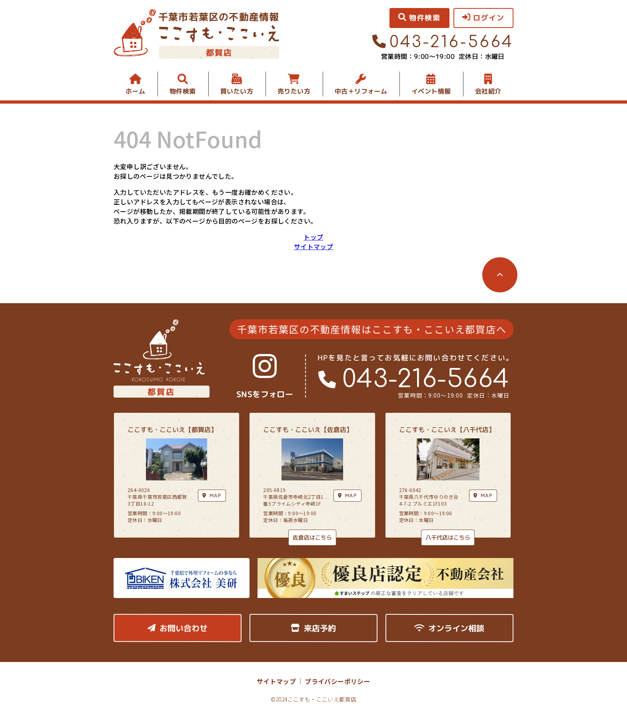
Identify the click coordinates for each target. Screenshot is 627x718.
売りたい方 (294, 91)
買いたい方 (236, 91)
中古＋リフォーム (361, 91)
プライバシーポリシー (337, 681)
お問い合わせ (178, 628)
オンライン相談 (449, 628)
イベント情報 (431, 91)
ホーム (135, 91)
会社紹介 (488, 91)
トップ (313, 237)
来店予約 (313, 628)
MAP (347, 495)
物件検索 (183, 91)
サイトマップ (313, 246)
